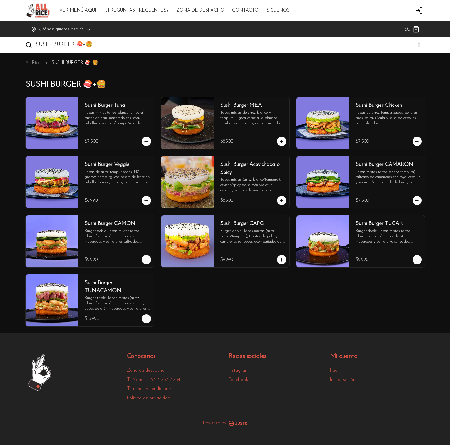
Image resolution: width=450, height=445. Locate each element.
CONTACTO (245, 10)
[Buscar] (28, 45)
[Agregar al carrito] (146, 141)
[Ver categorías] (419, 45)
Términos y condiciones (150, 388)
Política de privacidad (148, 398)
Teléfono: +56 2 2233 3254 (153, 379)
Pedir (335, 370)
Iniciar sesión (342, 379)
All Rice (32, 62)
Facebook (238, 379)
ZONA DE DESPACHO (200, 10)
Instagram (238, 370)
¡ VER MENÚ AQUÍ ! (77, 10)
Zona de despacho (146, 370)
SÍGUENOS (278, 10)
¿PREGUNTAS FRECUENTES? (137, 10)
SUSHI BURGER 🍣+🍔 (64, 44)
